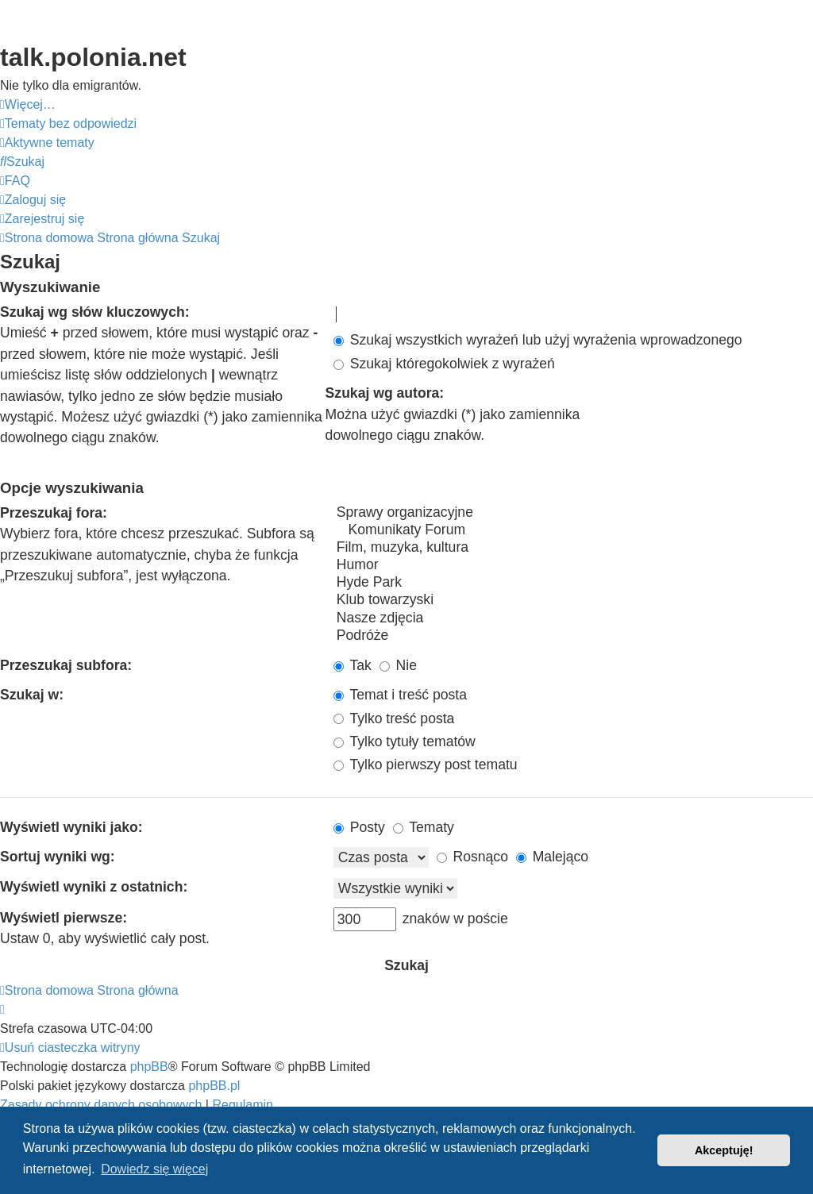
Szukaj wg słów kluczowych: (95, 312)
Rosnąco (472, 857)
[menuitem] (68, 123)
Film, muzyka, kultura (573, 548)
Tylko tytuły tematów (404, 741)
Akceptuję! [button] (724, 1150)
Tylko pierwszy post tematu (425, 764)
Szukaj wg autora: (385, 393)
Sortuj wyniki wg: (57, 857)
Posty (359, 827)
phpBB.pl (214, 1085)
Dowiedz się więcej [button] (154, 1169)
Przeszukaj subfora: (66, 665)
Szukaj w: (32, 695)
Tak (352, 665)
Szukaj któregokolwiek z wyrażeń (444, 364)
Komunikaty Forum (573, 530)
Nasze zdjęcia (573, 618)
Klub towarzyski (573, 600)
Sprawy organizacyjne (573, 513)
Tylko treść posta (394, 718)
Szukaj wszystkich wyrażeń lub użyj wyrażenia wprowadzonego (537, 340)
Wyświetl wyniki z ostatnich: (93, 887)
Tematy (423, 827)
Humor (573, 565)
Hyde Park (573, 582)
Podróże (573, 636)
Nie (398, 665)
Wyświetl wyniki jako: (71, 827)
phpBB (149, 1066)
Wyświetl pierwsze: (63, 918)
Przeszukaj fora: (53, 513)
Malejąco (552, 857)
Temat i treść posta (400, 695)
